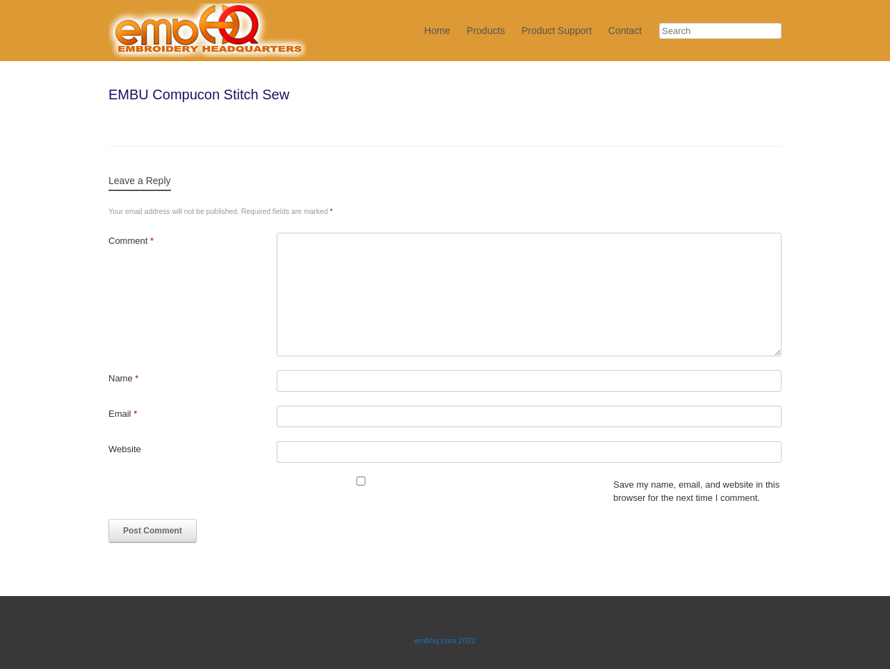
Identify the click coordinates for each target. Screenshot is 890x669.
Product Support (556, 30)
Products (486, 30)
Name (123, 378)
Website (124, 449)
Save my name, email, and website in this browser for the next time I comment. (696, 491)
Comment (131, 241)
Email (122, 413)
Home (437, 30)
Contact (625, 30)
